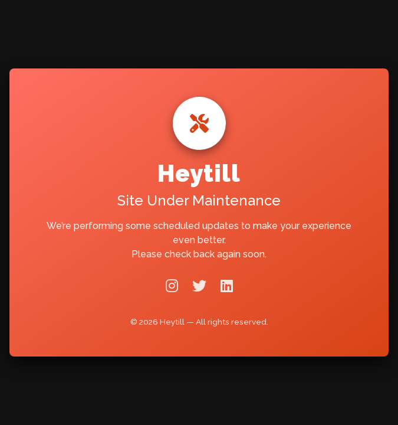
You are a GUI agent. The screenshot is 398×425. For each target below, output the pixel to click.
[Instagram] (172, 286)
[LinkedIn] (227, 286)
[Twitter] (199, 286)
